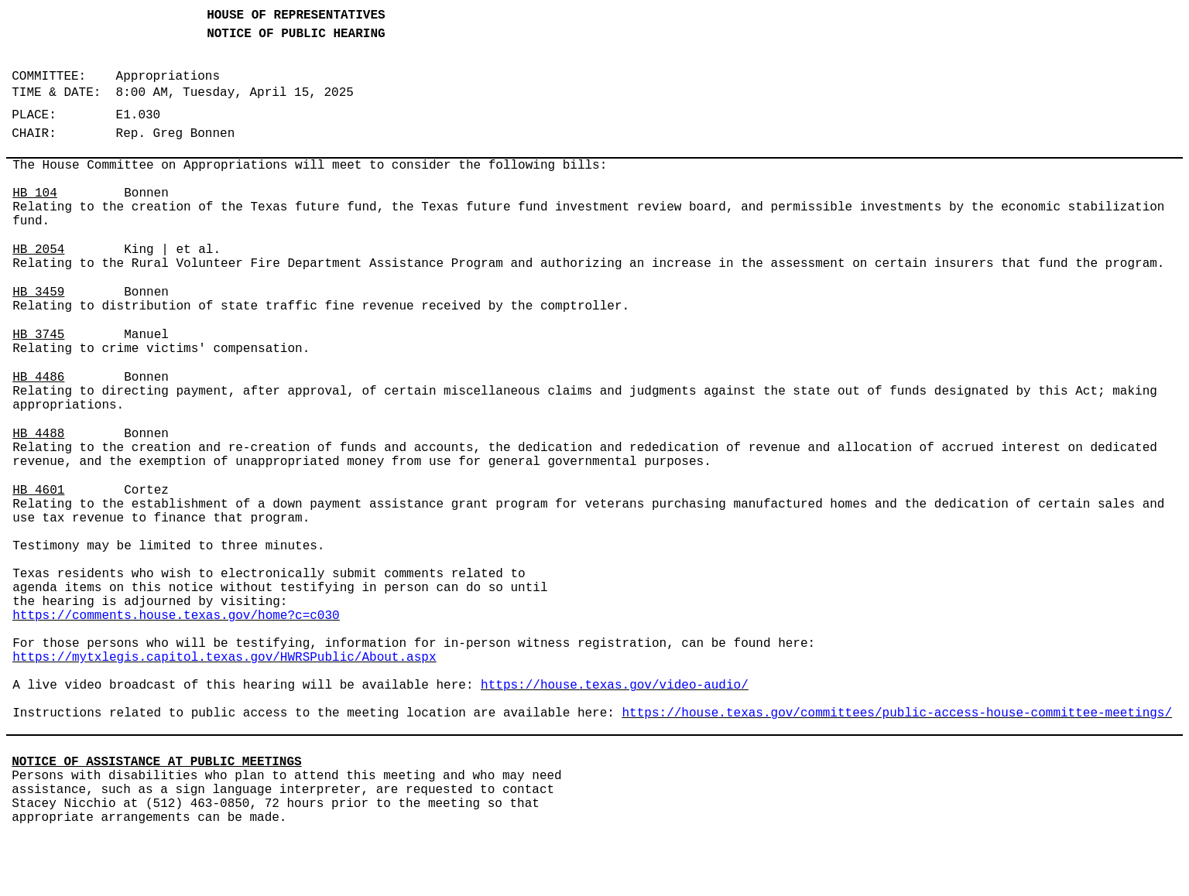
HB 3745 (38, 335)
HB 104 (34, 193)
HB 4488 (38, 434)
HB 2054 (38, 250)
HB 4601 (38, 491)
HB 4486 (38, 378)
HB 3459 (38, 292)
